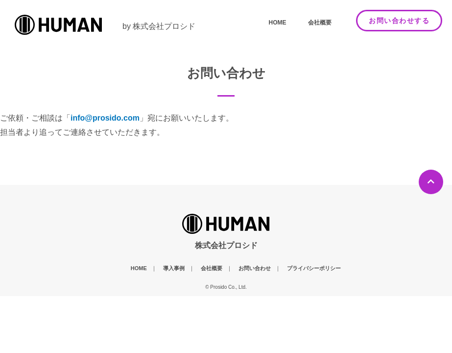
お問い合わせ (254, 268)
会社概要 (320, 22)
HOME (277, 22)
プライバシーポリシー (314, 268)
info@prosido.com (105, 118)
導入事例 (174, 268)
